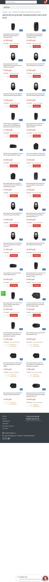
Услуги (4, 418)
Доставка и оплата (8, 426)
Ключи (4, 416)
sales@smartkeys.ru (10, 433)
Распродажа (6, 421)
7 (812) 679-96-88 (32, 416)
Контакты (5, 428)
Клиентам (5, 423)
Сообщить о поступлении (13, 345)
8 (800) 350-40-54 (32, 419)
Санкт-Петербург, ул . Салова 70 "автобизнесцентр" (19, 435)
